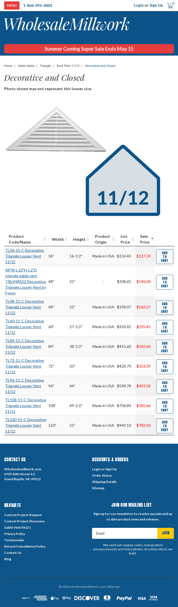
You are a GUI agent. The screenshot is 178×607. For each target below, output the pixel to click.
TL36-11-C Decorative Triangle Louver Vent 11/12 (24, 256)
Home (8, 66)
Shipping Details (104, 482)
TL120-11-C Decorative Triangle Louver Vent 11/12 (25, 425)
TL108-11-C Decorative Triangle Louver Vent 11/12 (25, 405)
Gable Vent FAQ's (17, 527)
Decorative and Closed (100, 66)
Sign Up (156, 5)
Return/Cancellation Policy (24, 546)
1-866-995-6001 (37, 5)
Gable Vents (26, 66)
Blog (7, 559)
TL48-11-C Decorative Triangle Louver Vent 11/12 (24, 307)
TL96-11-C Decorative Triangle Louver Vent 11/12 (24, 386)
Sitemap (98, 488)
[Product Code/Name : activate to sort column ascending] (25, 239)
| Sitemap (112, 587)
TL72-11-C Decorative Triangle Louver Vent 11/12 (24, 366)
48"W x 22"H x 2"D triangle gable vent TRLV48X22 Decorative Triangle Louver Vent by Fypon (25, 281)
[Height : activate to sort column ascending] (79, 239)
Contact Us (12, 553)
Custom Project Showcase (24, 521)
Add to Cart (164, 256)
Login (139, 5)
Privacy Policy (14, 534)
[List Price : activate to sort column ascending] (125, 239)
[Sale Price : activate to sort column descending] (145, 239)
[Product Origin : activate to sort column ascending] (103, 239)
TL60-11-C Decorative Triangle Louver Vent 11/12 (24, 327)
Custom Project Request (23, 515)
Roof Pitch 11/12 (68, 66)
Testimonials (14, 540)
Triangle (45, 66)
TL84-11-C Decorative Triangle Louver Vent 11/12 (24, 346)
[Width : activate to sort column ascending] (57, 239)
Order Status (102, 475)
